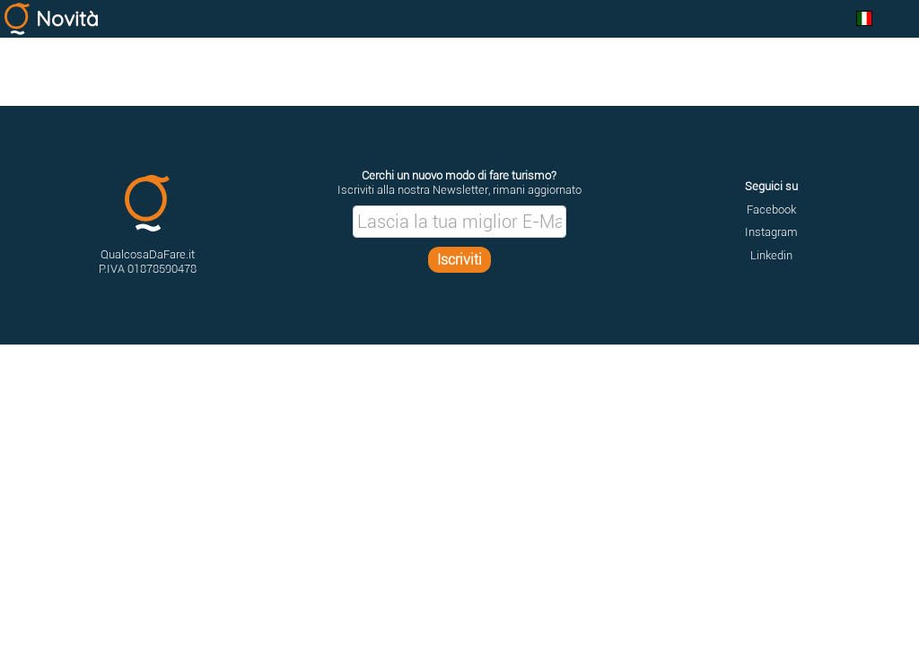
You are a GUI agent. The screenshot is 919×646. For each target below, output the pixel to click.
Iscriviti (459, 259)
